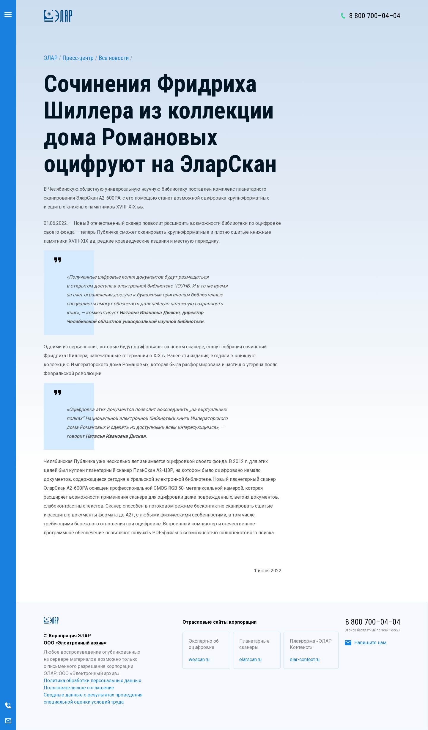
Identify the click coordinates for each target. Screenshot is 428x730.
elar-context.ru (305, 659)
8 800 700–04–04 (374, 15)
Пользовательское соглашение (79, 688)
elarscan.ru (250, 659)
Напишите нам (365, 642)
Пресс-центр (78, 57)
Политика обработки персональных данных (92, 680)
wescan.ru (199, 659)
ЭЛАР (50, 57)
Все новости (114, 57)
